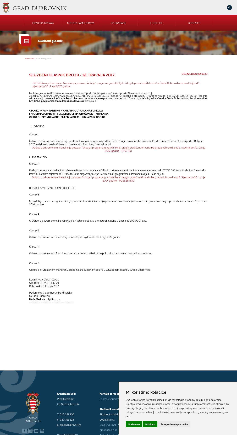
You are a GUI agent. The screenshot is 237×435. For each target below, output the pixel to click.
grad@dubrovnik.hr (70, 419)
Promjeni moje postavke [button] (174, 424)
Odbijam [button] (150, 424)
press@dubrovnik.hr (113, 393)
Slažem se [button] (134, 424)
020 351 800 (67, 409)
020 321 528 (67, 414)
